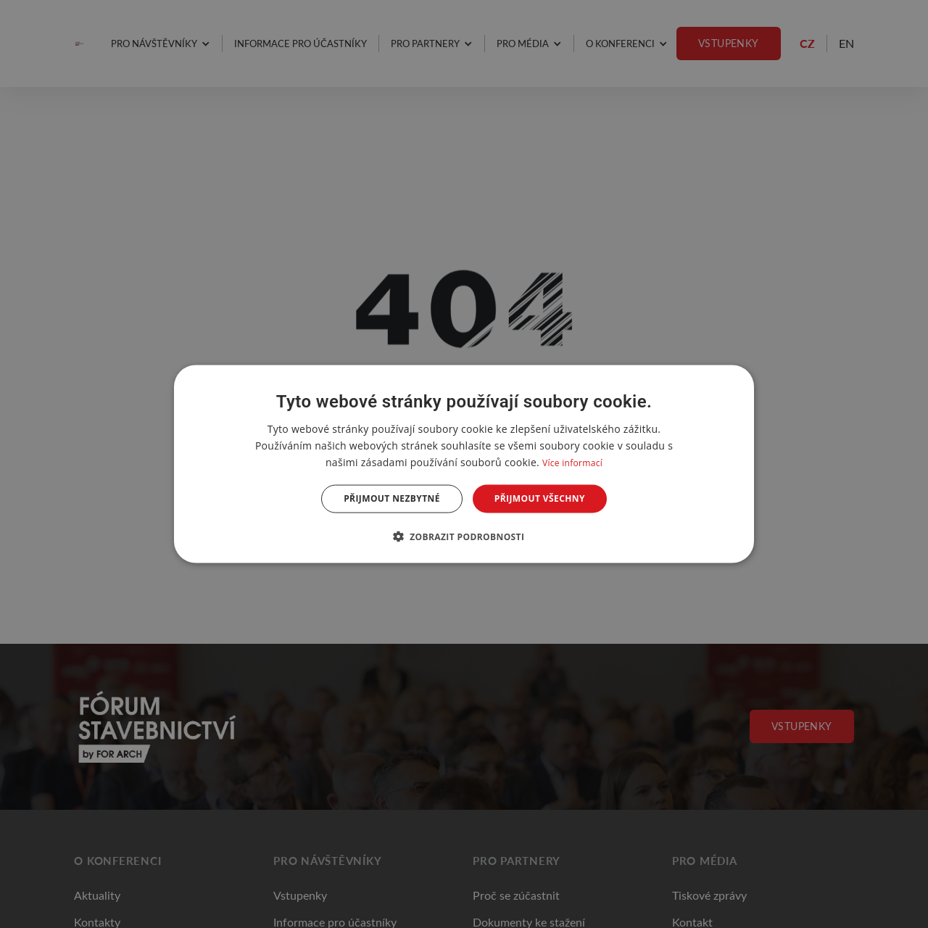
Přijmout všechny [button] (539, 498)
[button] (464, 535)
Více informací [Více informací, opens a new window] (572, 463)
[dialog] (464, 464)
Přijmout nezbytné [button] (392, 498)
